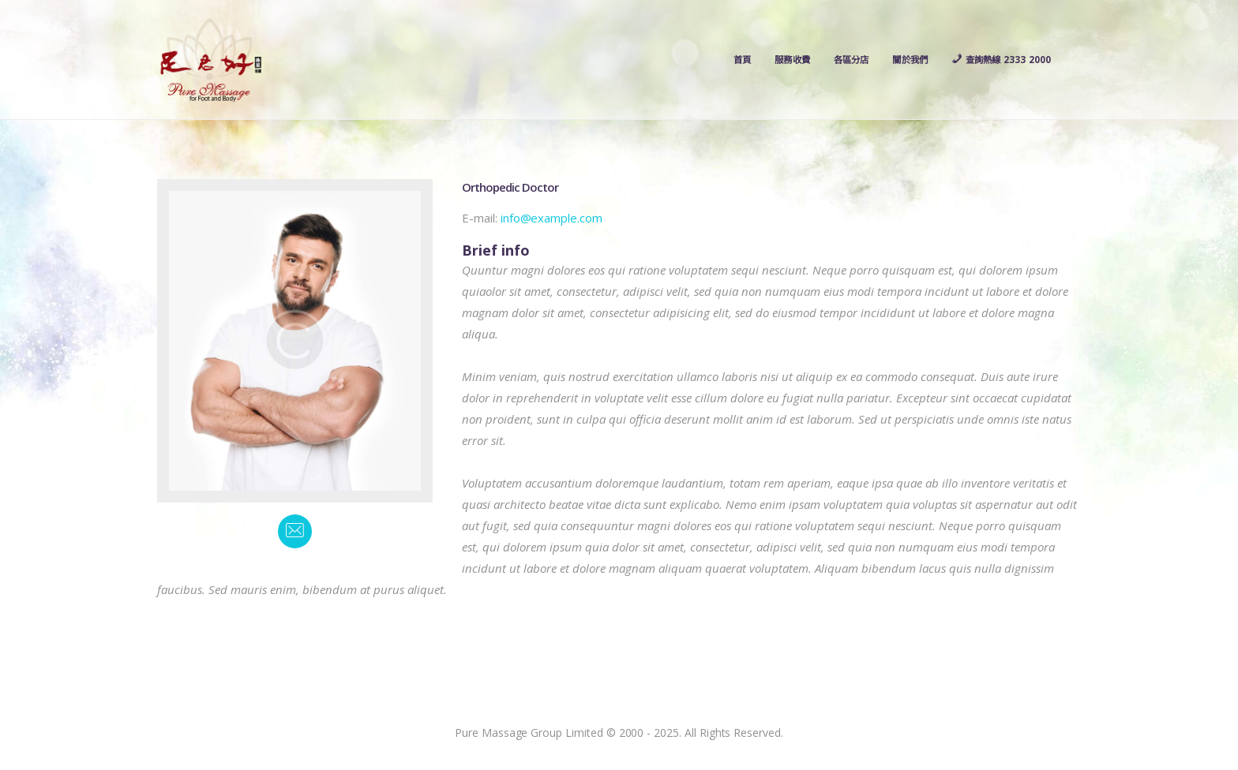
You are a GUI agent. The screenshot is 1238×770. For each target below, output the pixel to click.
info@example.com (551, 222)
